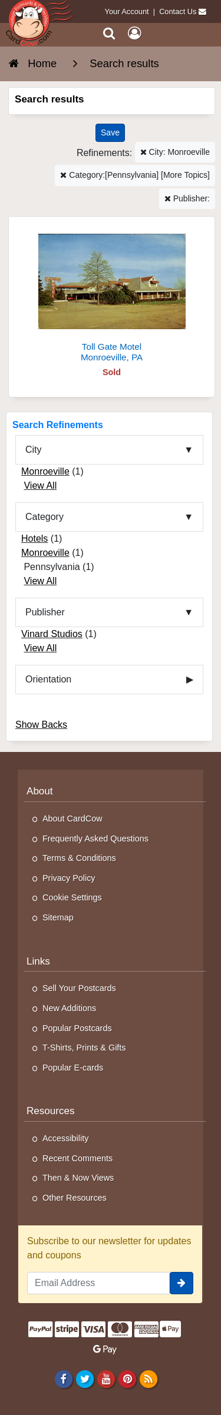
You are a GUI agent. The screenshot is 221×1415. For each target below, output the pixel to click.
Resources (51, 1110)
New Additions (69, 1008)
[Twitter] (84, 1378)
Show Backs (41, 725)
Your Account (127, 11)
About (40, 791)
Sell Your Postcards (79, 988)
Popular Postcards (77, 1028)
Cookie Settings (72, 897)
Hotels (34, 538)
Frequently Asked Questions (95, 838)
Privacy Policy (68, 878)
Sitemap (58, 917)
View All (40, 485)
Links (38, 961)
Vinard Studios (52, 634)
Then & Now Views (78, 1177)
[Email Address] (98, 1283)
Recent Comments (77, 1158)
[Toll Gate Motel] (112, 294)
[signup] (181, 1283)
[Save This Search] (110, 133)
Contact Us (177, 11)
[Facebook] (63, 1378)
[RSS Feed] (148, 1378)
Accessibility (65, 1138)
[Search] (109, 33)
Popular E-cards (72, 1067)
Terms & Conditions (79, 858)
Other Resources (74, 1197)
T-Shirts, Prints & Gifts (84, 1047)
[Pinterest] (127, 1378)
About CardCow (72, 818)
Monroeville (45, 471)
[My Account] (134, 33)
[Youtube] (105, 1378)
